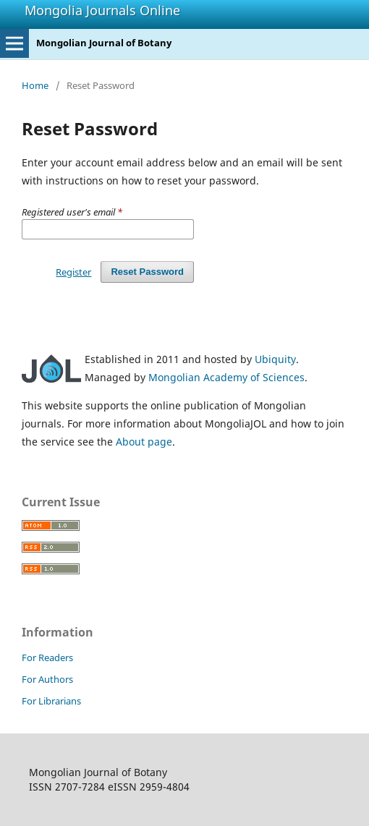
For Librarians (51, 700)
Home (35, 85)
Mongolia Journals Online (102, 10)
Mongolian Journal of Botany (103, 42)
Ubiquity (275, 359)
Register (73, 271)
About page (144, 441)
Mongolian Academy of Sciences (226, 377)
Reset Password (147, 271)
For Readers (47, 657)
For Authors (47, 679)
